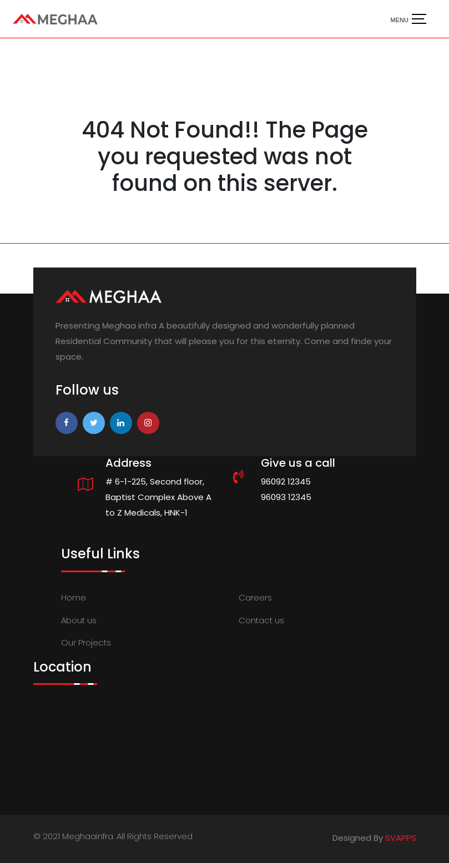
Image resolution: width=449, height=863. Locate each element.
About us (79, 620)
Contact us (261, 620)
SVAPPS (400, 838)
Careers (255, 597)
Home (73, 597)
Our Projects (86, 642)
